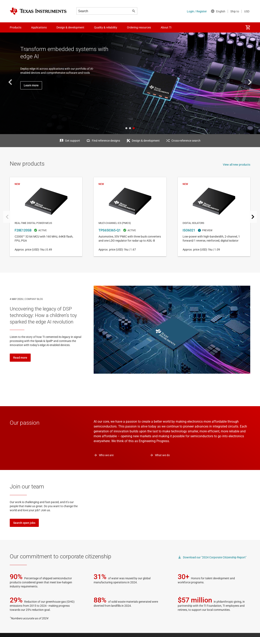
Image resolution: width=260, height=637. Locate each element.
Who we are (106, 455)
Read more (20, 357)
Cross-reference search (185, 140)
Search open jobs (24, 522)
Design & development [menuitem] (70, 27)
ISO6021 (214, 216)
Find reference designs (106, 140)
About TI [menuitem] (166, 27)
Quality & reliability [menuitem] (105, 27)
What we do (162, 455)
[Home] (38, 11)
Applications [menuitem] (39, 27)
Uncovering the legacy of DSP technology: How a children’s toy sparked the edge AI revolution (43, 315)
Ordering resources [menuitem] (139, 27)
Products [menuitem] (15, 27)
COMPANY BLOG (34, 299)
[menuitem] (247, 27)
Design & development (146, 140)
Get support (72, 140)
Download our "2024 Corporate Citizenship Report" (214, 557)
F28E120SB (46, 216)
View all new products (236, 164)
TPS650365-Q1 (130, 216)
